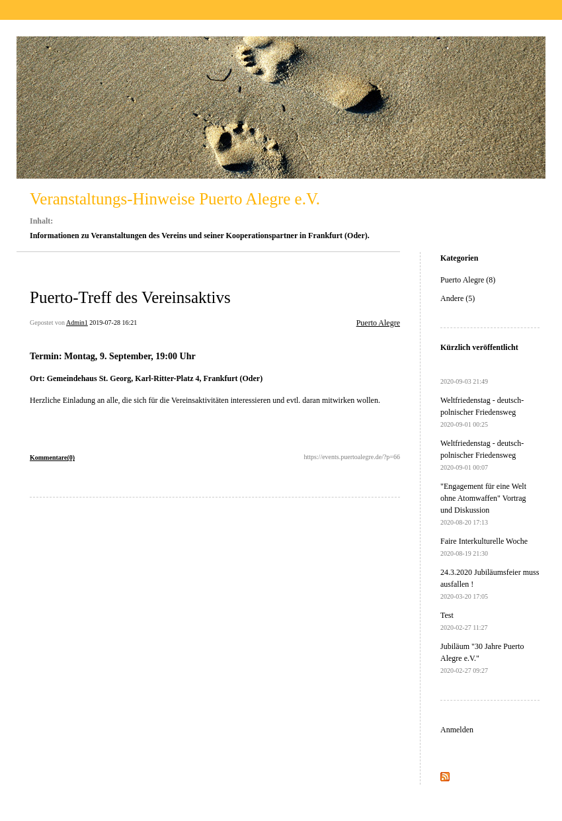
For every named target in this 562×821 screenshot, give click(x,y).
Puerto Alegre (378, 322)
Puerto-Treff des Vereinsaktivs (130, 297)
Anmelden (456, 729)
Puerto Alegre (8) (467, 279)
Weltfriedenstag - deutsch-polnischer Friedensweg (482, 412)
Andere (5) (457, 298)
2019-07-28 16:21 (113, 322)
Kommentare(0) (52, 457)
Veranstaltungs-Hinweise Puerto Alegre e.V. (175, 199)
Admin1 (77, 322)
